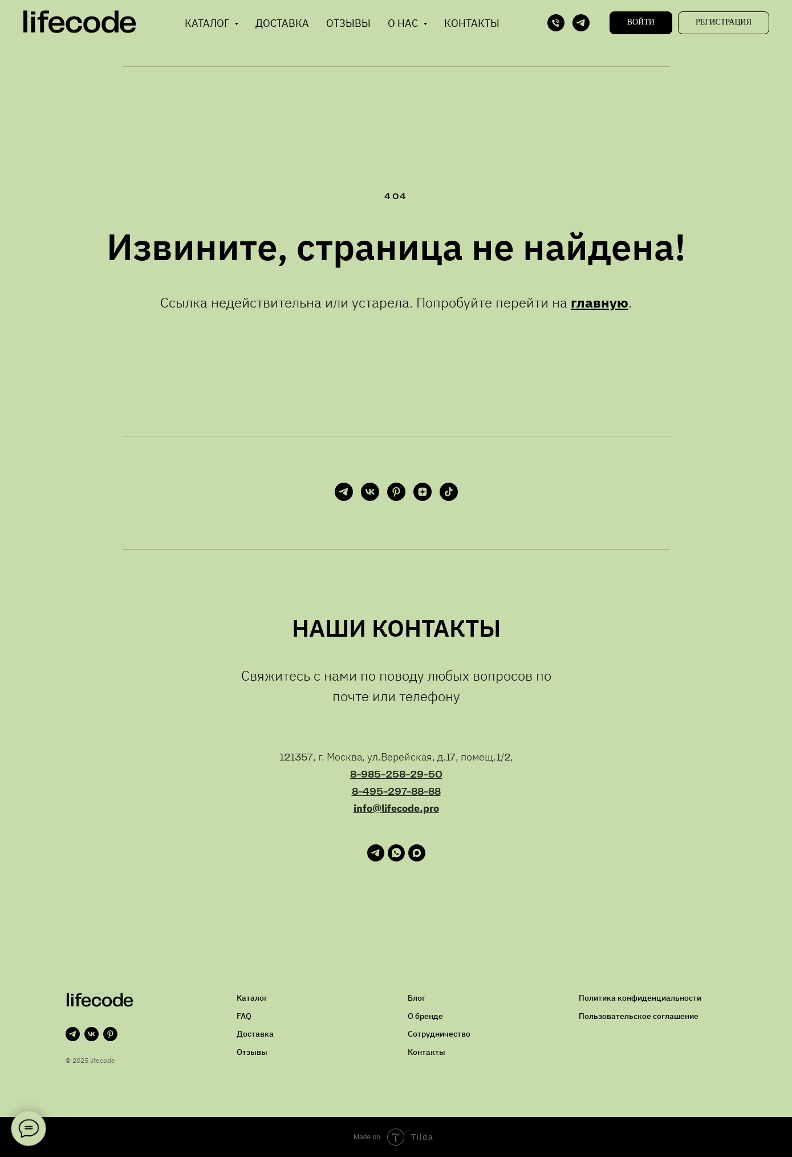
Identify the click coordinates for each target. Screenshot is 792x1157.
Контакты (471, 23)
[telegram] (581, 22)
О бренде (425, 1016)
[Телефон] (555, 22)
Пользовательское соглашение (638, 1016)
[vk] (370, 492)
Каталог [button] (208, 23)
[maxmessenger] (416, 858)
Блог (416, 998)
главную (599, 302)
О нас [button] (404, 23)
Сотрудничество (439, 1034)
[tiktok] (449, 492)
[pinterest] (396, 492)
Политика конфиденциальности (640, 998)
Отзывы (348, 23)
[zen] (422, 492)
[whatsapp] (396, 858)
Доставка (282, 23)
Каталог (252, 998)
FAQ (244, 1016)
